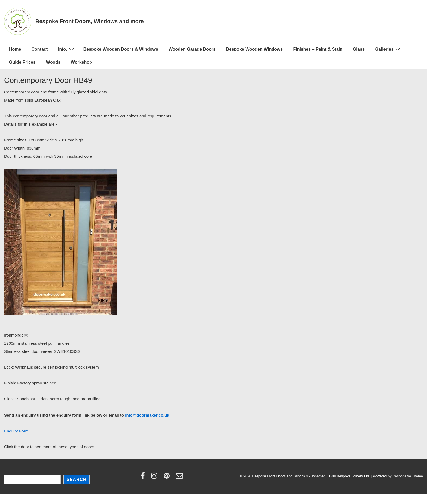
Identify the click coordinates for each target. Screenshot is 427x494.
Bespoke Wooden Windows (254, 49)
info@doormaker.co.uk (147, 415)
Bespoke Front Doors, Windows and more (89, 21)
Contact (39, 49)
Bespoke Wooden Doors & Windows (120, 49)
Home (15, 49)
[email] (180, 477)
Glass (359, 49)
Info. (66, 49)
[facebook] (144, 477)
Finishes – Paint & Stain (317, 49)
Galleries (388, 49)
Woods (53, 62)
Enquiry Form (16, 431)
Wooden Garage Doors (192, 49)
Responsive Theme (407, 476)
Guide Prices (22, 62)
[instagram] (155, 477)
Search (10, 471)
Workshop (81, 62)
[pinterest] (168, 477)
